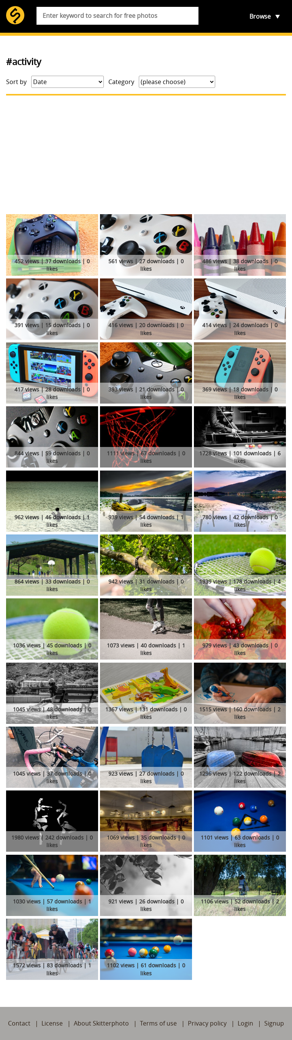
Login (245, 1023)
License (52, 1023)
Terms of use (158, 1023)
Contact (19, 1023)
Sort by (16, 82)
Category (121, 82)
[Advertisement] (146, 155)
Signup (274, 1023)
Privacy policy (207, 1023)
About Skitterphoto (101, 1023)
